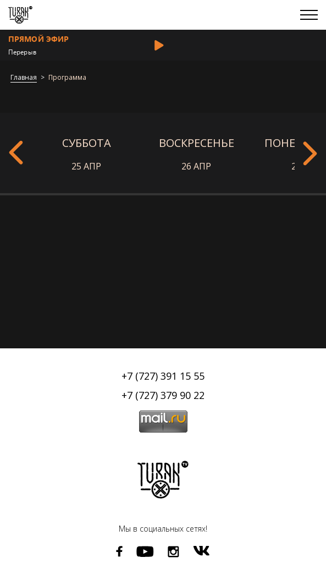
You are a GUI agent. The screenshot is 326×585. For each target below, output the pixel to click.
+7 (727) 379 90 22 (163, 395)
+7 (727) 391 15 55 (163, 375)
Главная (23, 78)
